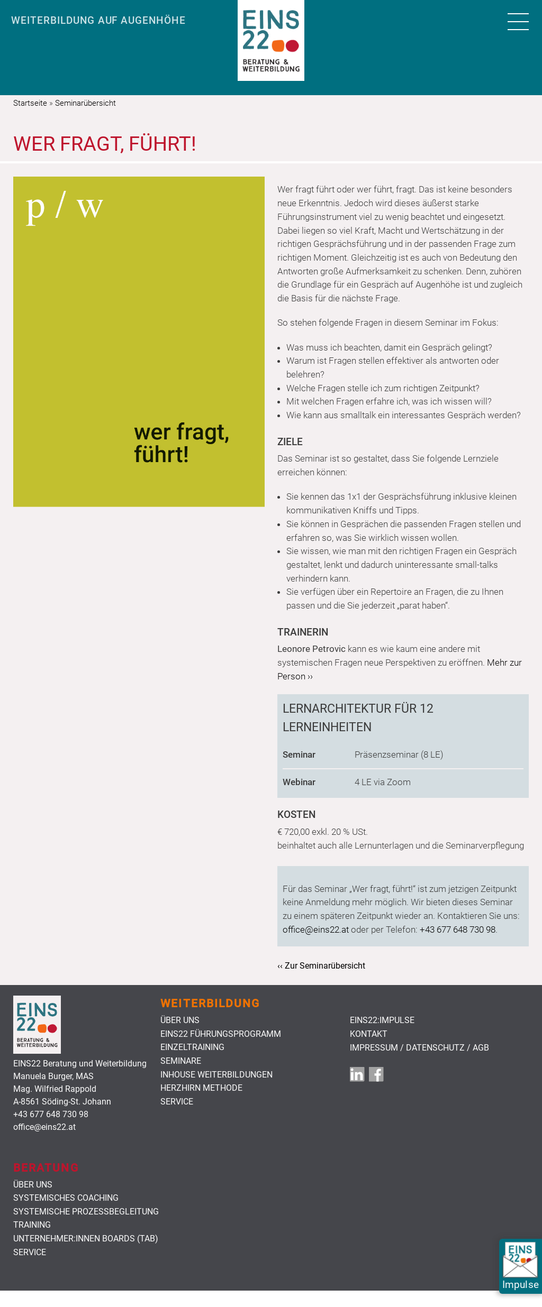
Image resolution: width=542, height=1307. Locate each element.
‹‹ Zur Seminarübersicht (321, 966)
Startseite (30, 103)
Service (176, 1102)
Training (32, 1225)
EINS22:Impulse (382, 1020)
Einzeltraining (192, 1047)
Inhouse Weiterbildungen (216, 1075)
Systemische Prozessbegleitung (86, 1212)
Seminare (180, 1061)
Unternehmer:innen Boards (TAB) (85, 1239)
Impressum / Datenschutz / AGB (419, 1048)
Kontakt (368, 1034)
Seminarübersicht (85, 103)
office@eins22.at (316, 929)
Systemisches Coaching (66, 1198)
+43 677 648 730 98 (457, 929)
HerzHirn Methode (201, 1088)
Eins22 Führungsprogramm (220, 1034)
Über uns (180, 1020)
